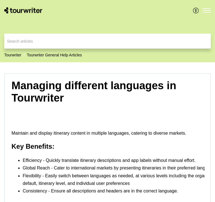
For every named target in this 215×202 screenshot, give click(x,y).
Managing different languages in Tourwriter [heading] (93, 91)
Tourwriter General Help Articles (54, 55)
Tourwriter (12, 55)
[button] (196, 10)
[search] (107, 41)
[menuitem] (196, 10)
